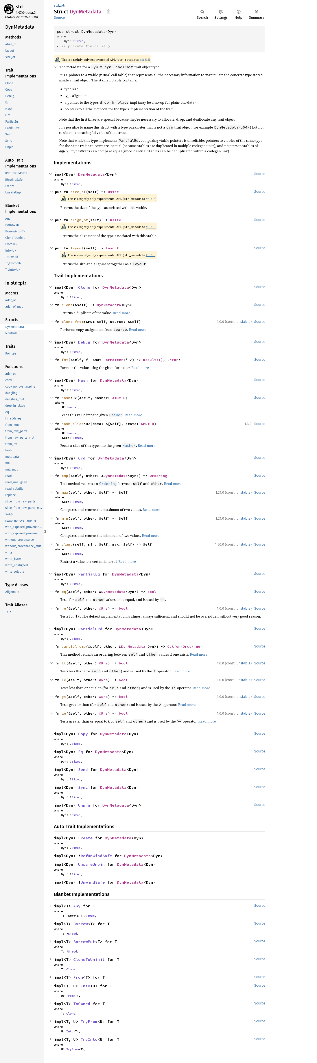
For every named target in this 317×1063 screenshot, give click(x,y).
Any (77, 906)
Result (149, 359)
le (64, 680)
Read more (121, 312)
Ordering (158, 475)
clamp (67, 544)
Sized (79, 41)
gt (64, 696)
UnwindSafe (93, 882)
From (78, 977)
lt (64, 663)
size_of (78, 191)
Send (83, 769)
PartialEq (89, 574)
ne (64, 608)
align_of (79, 220)
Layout (112, 248)
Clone (84, 287)
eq (64, 591)
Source (59, 17)
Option (174, 646)
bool (151, 591)
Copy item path (108, 11)
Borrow (80, 923)
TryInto (89, 1039)
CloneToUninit (89, 959)
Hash (83, 380)
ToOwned (81, 1003)
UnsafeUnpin (91, 864)
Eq (80, 751)
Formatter (113, 359)
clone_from (73, 321)
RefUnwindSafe (96, 855)
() (160, 359)
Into (85, 985)
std (19, 7)
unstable (243, 322)
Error (172, 359)
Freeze (85, 837)
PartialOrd (90, 628)
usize (113, 191)
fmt (65, 359)
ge (64, 713)
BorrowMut (84, 941)
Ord (81, 458)
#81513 (144, 59)
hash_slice (73, 423)
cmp (65, 475)
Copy (83, 733)
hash (66, 397)
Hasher (72, 407)
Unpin (84, 805)
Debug (84, 342)
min (65, 518)
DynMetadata (91, 174)
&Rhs (103, 608)
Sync (83, 787)
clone (67, 305)
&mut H (118, 397)
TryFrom (89, 1021)
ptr (63, 5)
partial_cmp (74, 646)
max (65, 492)
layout (77, 248)
